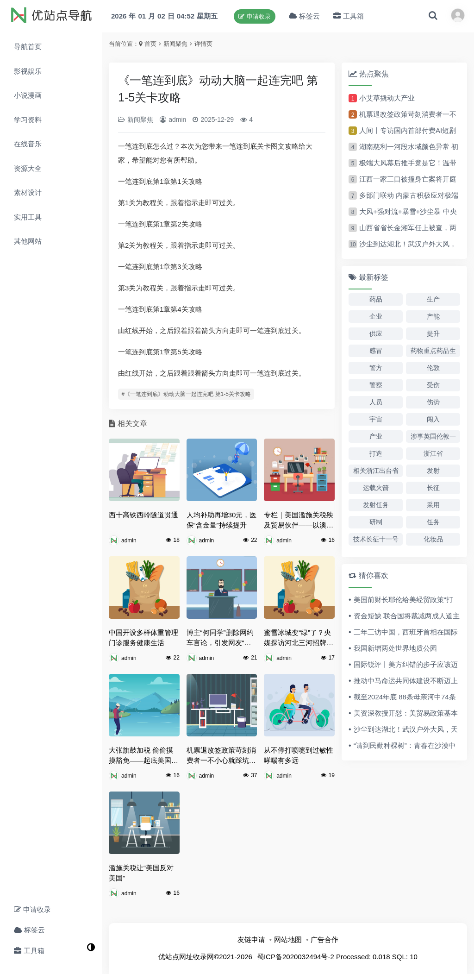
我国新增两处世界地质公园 (395, 648)
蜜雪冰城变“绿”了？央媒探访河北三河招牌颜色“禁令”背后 (298, 638)
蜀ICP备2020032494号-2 (295, 957)
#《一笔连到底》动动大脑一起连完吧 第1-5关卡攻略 (186, 394)
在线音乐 (28, 144)
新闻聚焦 (175, 43)
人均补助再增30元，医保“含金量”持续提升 (222, 520)
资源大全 (28, 168)
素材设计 (28, 192)
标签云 (29, 930)
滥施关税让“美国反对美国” (141, 873)
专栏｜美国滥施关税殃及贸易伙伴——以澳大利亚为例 (298, 521)
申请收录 (32, 909)
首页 (150, 43)
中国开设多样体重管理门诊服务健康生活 (143, 637)
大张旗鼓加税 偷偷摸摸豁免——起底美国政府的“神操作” (143, 756)
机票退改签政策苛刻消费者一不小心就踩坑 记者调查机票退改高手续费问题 (221, 756)
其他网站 (28, 241)
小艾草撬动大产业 (387, 98)
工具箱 (29, 951)
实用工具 (28, 217)
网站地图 (288, 939)
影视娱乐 (28, 71)
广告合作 (324, 939)
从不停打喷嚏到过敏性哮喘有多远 (298, 755)
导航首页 (28, 46)
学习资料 (28, 120)
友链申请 (251, 939)
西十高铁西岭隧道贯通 (143, 515)
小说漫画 (28, 95)
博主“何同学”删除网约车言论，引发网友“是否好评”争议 (220, 638)
